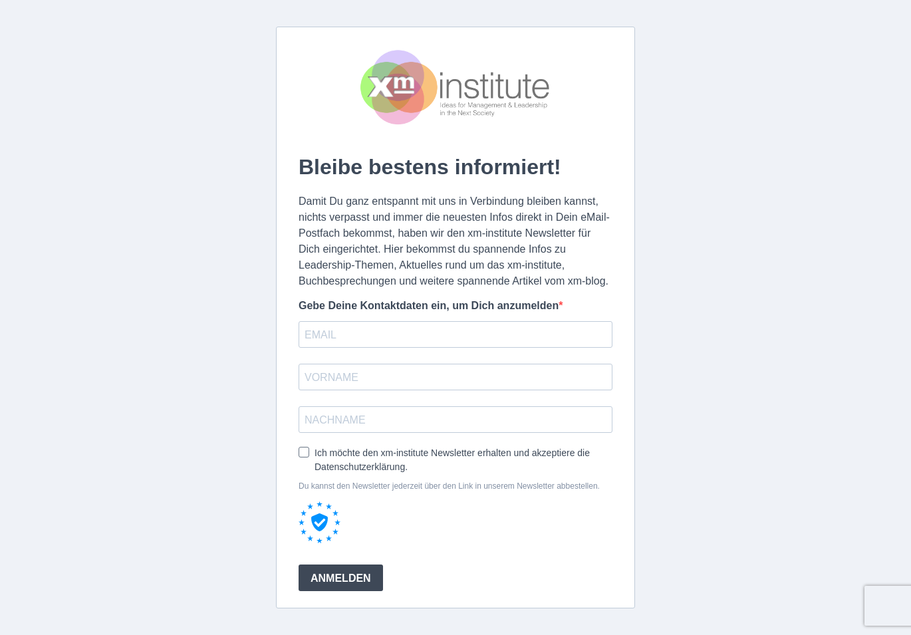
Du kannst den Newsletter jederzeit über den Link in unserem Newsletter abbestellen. (449, 486)
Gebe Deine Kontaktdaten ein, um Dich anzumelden (429, 305)
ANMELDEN (341, 578)
